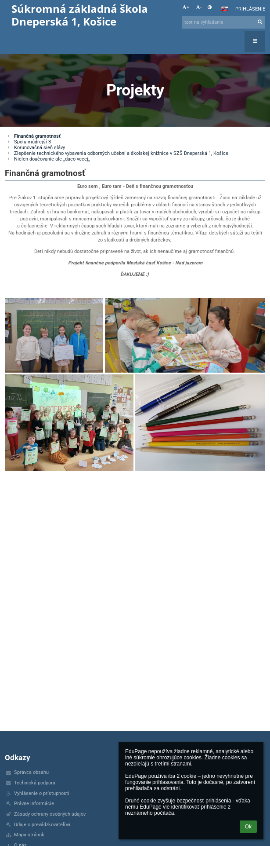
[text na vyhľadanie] (223, 22)
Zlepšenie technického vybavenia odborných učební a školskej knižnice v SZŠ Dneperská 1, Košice (121, 153)
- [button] (199, 7)
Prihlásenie (250, 9)
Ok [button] (248, 827)
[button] (224, 9)
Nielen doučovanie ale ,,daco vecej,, (52, 159)
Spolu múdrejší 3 (32, 142)
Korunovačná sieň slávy (39, 147)
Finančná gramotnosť (37, 136)
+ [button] (185, 7)
